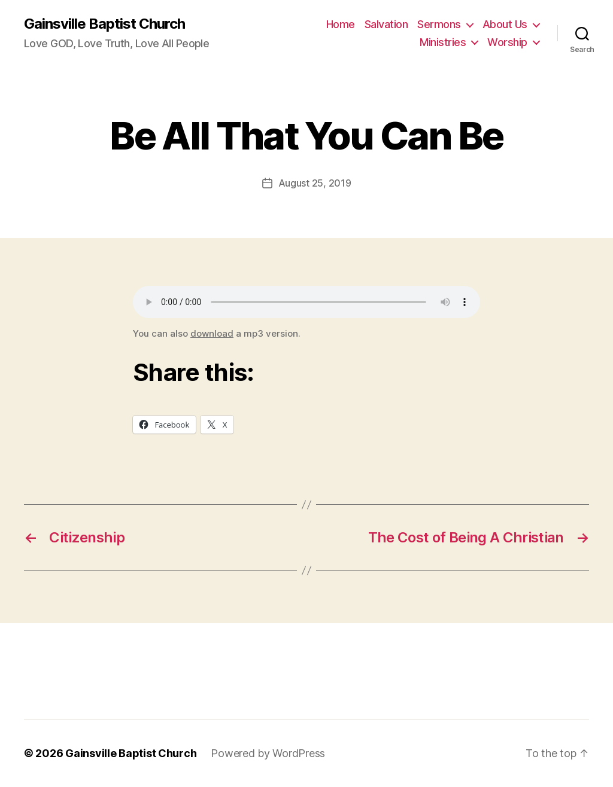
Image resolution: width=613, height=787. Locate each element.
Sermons (439, 24)
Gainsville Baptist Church (104, 24)
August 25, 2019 (314, 183)
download (211, 333)
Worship (507, 42)
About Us (504, 24)
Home (340, 24)
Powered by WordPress (268, 753)
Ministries (443, 42)
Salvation (386, 24)
